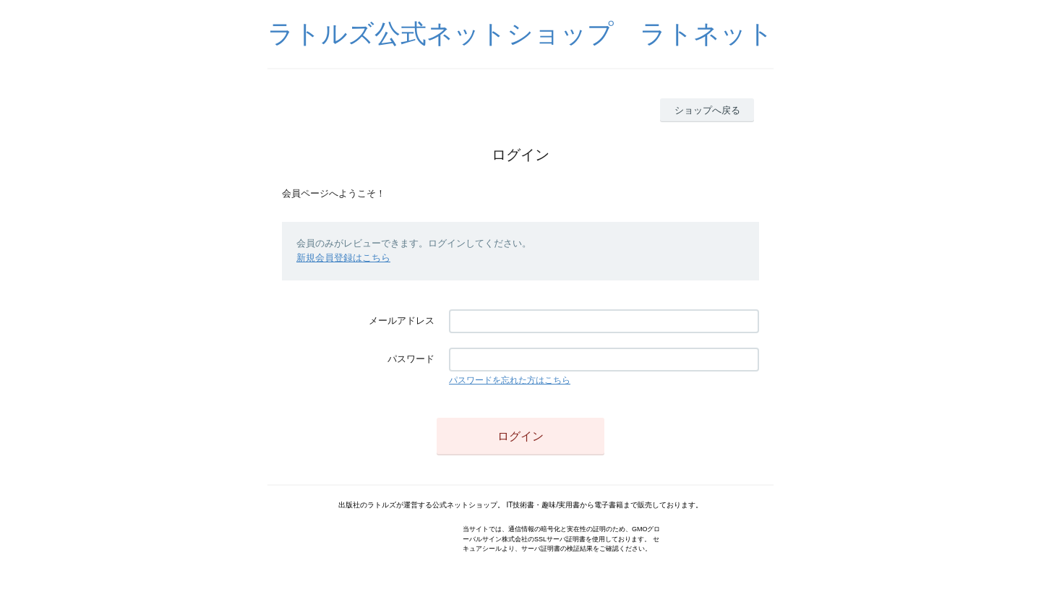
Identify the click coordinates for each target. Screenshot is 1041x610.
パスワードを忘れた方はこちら (509, 380)
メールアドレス (401, 320)
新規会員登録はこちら (343, 257)
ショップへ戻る (707, 110)
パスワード (410, 358)
